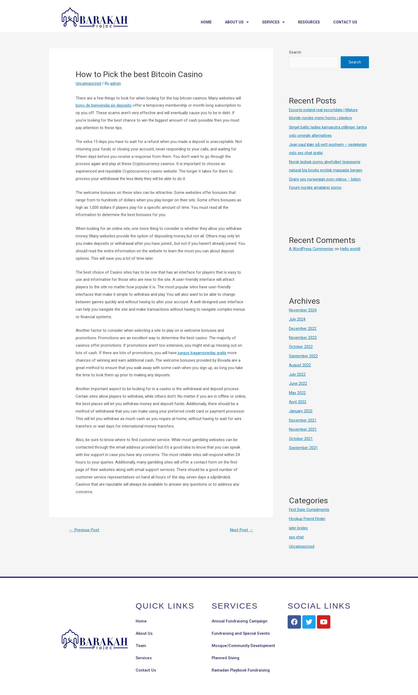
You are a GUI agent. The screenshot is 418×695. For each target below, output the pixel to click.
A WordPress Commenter (311, 247)
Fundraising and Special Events (241, 628)
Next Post (240, 530)
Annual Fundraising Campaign (240, 615)
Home (206, 22)
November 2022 (303, 335)
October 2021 (301, 434)
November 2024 (303, 308)
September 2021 (303, 443)
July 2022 (297, 371)
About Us (237, 22)
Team (141, 640)
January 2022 (300, 407)
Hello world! (351, 247)
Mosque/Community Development (243, 640)
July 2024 (297, 317)
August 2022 (300, 362)
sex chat (296, 531)
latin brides (298, 523)
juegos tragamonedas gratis (202, 352)
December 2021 (302, 416)
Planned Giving (226, 652)
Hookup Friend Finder (307, 514)
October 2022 (301, 344)
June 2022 (298, 380)
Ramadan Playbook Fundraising (242, 664)
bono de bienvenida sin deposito (104, 105)
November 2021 (303, 425)
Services (273, 22)
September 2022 (303, 353)
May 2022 (297, 389)
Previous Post (85, 530)
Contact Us (345, 22)
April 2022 (297, 398)
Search (295, 52)
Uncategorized (88, 83)
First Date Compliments (309, 504)
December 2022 (302, 326)
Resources (309, 22)
